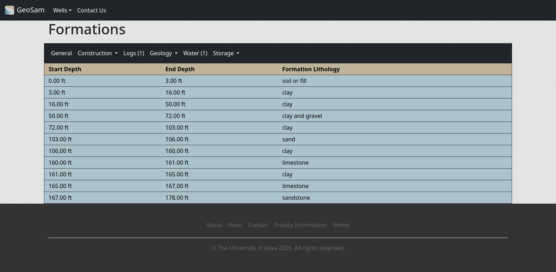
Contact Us (91, 10)
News (235, 225)
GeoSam (24, 10)
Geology (161, 53)
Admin (341, 225)
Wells (60, 10)
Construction (95, 53)
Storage (224, 53)
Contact (258, 225)
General (61, 53)
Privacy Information (300, 225)
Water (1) (195, 53)
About (214, 225)
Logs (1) (133, 53)
